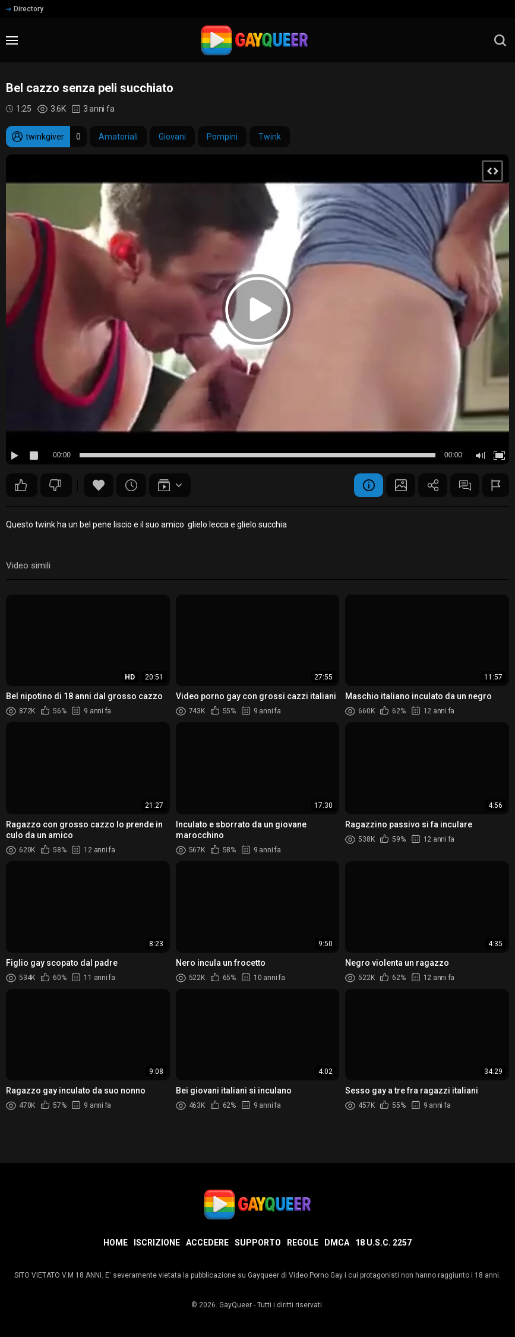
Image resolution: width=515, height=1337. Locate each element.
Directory (24, 9)
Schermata (399, 485)
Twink (269, 136)
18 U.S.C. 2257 (383, 1242)
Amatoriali (118, 136)
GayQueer (235, 1305)
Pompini (222, 136)
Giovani (172, 136)
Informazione (366, 485)
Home (115, 1242)
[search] (500, 40)
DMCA (336, 1242)
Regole (302, 1242)
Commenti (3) (464, 485)
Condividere (431, 485)
